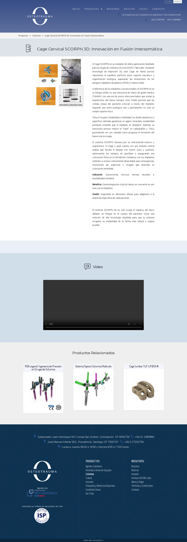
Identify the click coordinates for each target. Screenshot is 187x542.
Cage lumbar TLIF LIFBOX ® (143, 366)
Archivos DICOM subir (141, 478)
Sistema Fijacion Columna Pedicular (93, 366)
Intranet (134, 474)
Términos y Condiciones (142, 485)
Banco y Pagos (137, 482)
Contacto (158, 9)
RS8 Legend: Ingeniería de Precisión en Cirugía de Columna (43, 367)
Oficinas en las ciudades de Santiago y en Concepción (149, 14)
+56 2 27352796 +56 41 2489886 (165, 20)
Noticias (129, 9)
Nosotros (113, 9)
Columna (36, 35)
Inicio (76, 9)
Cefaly (143, 9)
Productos (91, 9)
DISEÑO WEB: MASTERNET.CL (93, 540)
